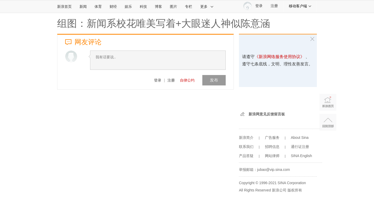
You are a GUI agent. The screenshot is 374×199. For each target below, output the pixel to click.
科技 (143, 6)
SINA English (301, 156)
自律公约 (187, 80)
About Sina (300, 137)
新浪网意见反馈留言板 (267, 114)
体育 (98, 6)
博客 (158, 6)
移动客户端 (300, 6)
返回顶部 (327, 122)
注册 (274, 6)
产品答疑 (246, 156)
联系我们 (246, 147)
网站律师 (272, 156)
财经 (113, 6)
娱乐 (128, 6)
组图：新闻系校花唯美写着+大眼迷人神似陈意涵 (163, 23)
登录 (157, 80)
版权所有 (295, 190)
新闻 (83, 6)
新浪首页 (64, 6)
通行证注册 (300, 147)
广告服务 (272, 137)
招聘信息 (272, 147)
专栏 (188, 6)
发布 (214, 80)
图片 (173, 6)
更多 (207, 6)
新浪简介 (246, 137)
